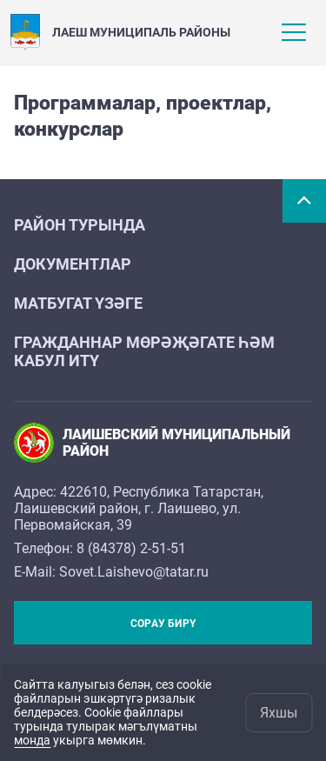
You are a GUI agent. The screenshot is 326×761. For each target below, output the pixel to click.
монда (32, 740)
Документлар (72, 264)
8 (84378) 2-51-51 (131, 548)
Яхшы (278, 712)
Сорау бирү (163, 623)
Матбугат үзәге (78, 303)
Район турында (79, 225)
